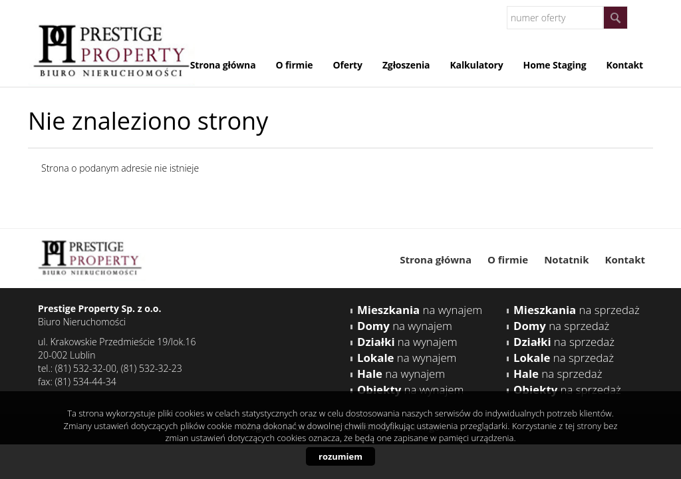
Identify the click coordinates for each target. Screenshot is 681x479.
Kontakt (625, 65)
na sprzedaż (576, 309)
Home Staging (555, 65)
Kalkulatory (476, 65)
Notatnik (566, 259)
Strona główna (223, 65)
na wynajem (419, 309)
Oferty (347, 65)
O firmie (294, 65)
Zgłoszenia (406, 65)
